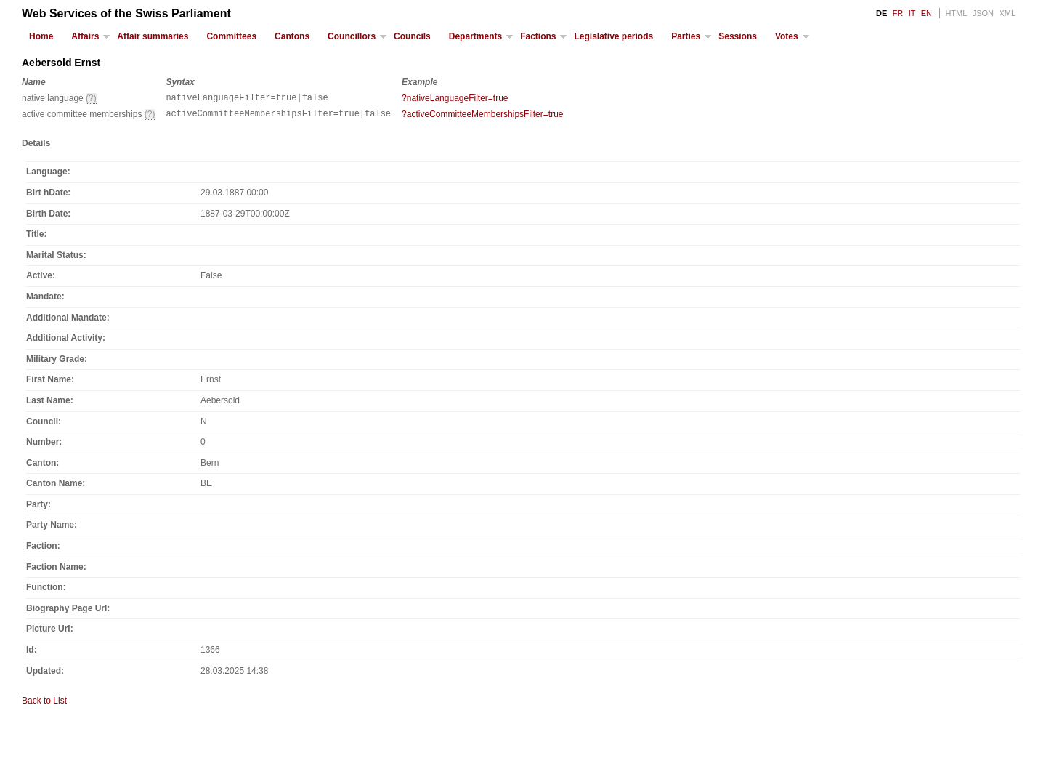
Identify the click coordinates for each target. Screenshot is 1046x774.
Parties (685, 36)
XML (1007, 13)
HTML (956, 13)
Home (41, 36)
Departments (475, 36)
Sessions (737, 36)
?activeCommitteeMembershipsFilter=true (482, 116)
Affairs (85, 36)
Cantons (292, 36)
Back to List (44, 705)
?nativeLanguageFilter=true (455, 98)
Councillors (352, 36)
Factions (538, 36)
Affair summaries (152, 36)
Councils (412, 36)
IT (912, 13)
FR (898, 13)
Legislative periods (613, 36)
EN (926, 13)
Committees (231, 36)
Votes (786, 36)
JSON (983, 13)
